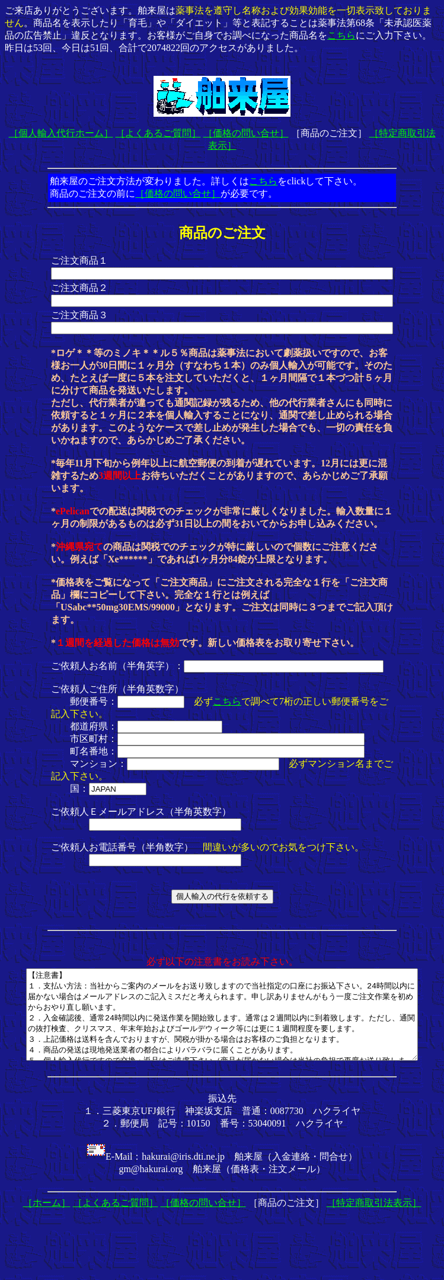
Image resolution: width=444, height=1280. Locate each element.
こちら (341, 35)
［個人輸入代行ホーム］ (61, 133)
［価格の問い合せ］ (246, 133)
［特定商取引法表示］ (374, 1220)
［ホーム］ (47, 1220)
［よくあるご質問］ (158, 133)
